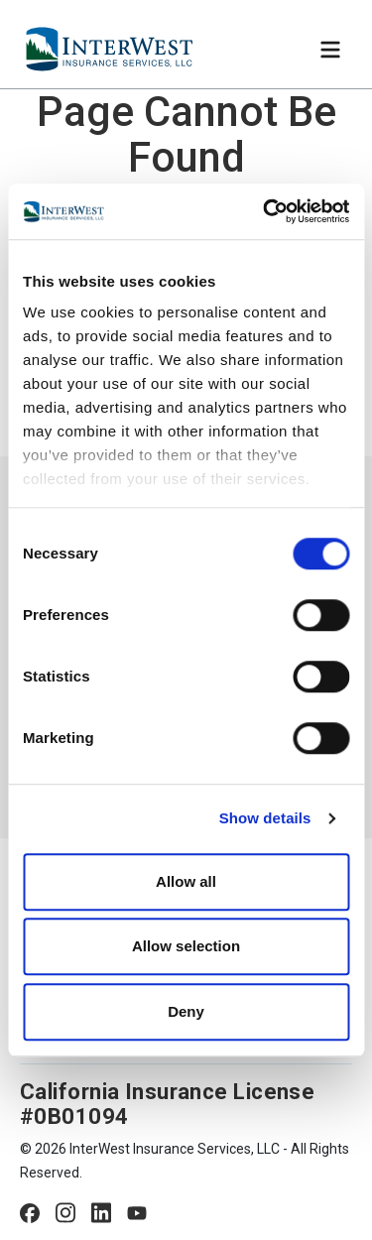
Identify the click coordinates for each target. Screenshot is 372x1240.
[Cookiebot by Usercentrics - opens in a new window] (265, 211)
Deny (186, 1011)
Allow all (186, 881)
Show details (265, 817)
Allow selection (186, 945)
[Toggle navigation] (330, 49)
